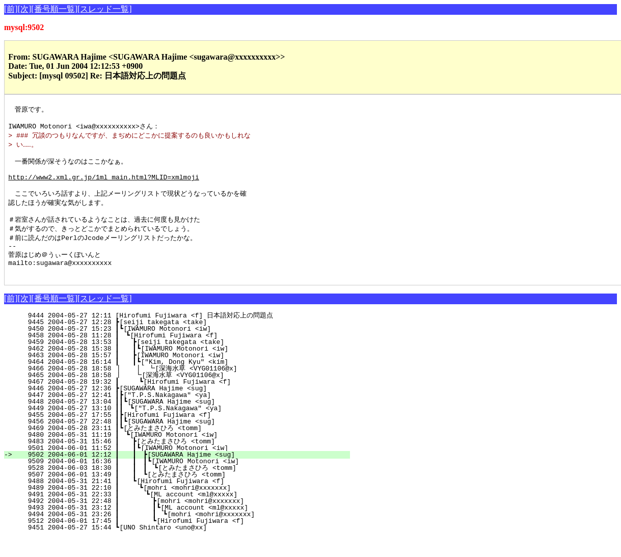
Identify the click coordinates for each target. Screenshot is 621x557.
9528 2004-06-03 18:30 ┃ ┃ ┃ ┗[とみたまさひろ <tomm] (175, 487)
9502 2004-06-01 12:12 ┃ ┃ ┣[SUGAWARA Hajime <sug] (182, 474)
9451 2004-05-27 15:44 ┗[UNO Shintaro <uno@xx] (189, 546)
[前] (11, 9)
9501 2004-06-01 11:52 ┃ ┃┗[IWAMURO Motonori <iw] (183, 467)
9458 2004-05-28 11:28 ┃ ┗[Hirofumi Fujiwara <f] (186, 354)
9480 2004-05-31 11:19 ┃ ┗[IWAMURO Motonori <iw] (186, 454)
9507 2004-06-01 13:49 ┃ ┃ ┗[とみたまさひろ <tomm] (178, 493)
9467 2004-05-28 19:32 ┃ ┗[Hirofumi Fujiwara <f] (185, 401)
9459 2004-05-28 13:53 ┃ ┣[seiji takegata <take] (185, 361)
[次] (25, 9)
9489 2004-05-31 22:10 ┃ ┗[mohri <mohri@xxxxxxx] (185, 507)
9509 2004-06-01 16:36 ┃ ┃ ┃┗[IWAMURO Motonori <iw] (180, 480)
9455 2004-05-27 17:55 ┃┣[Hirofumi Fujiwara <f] (187, 434)
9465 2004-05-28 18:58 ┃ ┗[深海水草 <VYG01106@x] (182, 394)
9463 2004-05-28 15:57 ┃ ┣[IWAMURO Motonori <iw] (185, 374)
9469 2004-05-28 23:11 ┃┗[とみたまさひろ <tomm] (182, 447)
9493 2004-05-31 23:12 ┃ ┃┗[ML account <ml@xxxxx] (181, 527)
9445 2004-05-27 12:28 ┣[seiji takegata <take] (189, 341)
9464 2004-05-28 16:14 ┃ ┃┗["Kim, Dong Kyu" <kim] (183, 381)
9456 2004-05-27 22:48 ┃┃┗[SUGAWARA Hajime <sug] (185, 440)
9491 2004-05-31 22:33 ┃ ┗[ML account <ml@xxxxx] (184, 513)
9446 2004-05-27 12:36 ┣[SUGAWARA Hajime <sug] (189, 407)
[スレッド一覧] (104, 9)
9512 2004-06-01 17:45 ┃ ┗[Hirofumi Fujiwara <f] (183, 540)
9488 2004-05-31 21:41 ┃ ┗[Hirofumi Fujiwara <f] (185, 500)
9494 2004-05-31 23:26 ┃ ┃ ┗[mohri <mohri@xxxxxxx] (180, 533)
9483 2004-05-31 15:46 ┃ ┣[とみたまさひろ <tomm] (180, 460)
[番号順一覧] (54, 9)
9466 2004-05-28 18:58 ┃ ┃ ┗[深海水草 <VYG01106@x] (180, 387)
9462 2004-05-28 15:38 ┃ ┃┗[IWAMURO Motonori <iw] (183, 368)
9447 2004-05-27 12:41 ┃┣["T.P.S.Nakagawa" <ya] (187, 414)
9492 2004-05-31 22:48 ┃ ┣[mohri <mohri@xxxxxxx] (183, 520)
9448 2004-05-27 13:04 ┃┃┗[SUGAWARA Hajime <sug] (185, 421)
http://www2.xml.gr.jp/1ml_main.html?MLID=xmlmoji (103, 185)
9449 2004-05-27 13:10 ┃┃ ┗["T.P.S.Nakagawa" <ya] (184, 427)
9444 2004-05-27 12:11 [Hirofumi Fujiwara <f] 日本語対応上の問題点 (184, 334)
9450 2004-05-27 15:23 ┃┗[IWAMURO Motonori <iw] (187, 348)
